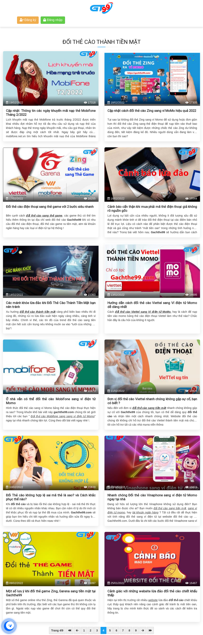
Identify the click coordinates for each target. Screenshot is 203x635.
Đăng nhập (52, 20)
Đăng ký (28, 20)
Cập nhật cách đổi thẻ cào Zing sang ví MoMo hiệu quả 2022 (151, 111)
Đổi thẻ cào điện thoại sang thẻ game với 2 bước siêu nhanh (50, 207)
